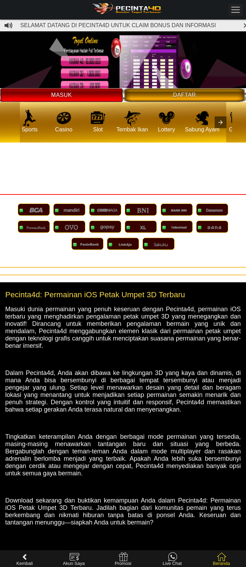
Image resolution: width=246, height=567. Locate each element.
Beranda (221, 559)
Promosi (123, 559)
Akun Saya (74, 559)
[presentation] (220, 122)
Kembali (24, 559)
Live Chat (172, 559)
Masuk (61, 95)
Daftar (184, 95)
